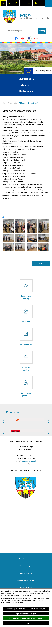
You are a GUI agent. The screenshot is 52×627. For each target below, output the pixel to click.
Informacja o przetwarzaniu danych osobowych (26, 609)
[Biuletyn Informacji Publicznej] (36, 39)
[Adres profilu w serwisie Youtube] (23, 39)
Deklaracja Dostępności (26, 582)
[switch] (23, 3)
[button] (8, 225)
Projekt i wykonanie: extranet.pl (26, 575)
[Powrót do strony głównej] (4, 103)
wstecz (41, 263)
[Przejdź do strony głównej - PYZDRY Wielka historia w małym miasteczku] (26, 16)
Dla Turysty (26, 84)
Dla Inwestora (26, 91)
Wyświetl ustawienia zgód (26, 614)
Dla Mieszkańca (26, 78)
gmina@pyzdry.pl (29, 478)
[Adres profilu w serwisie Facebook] (16, 39)
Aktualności (12, 103)
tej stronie (25, 593)
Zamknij (26, 623)
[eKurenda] (29, 39)
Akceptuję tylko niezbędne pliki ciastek (26, 618)
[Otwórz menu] (48, 3)
